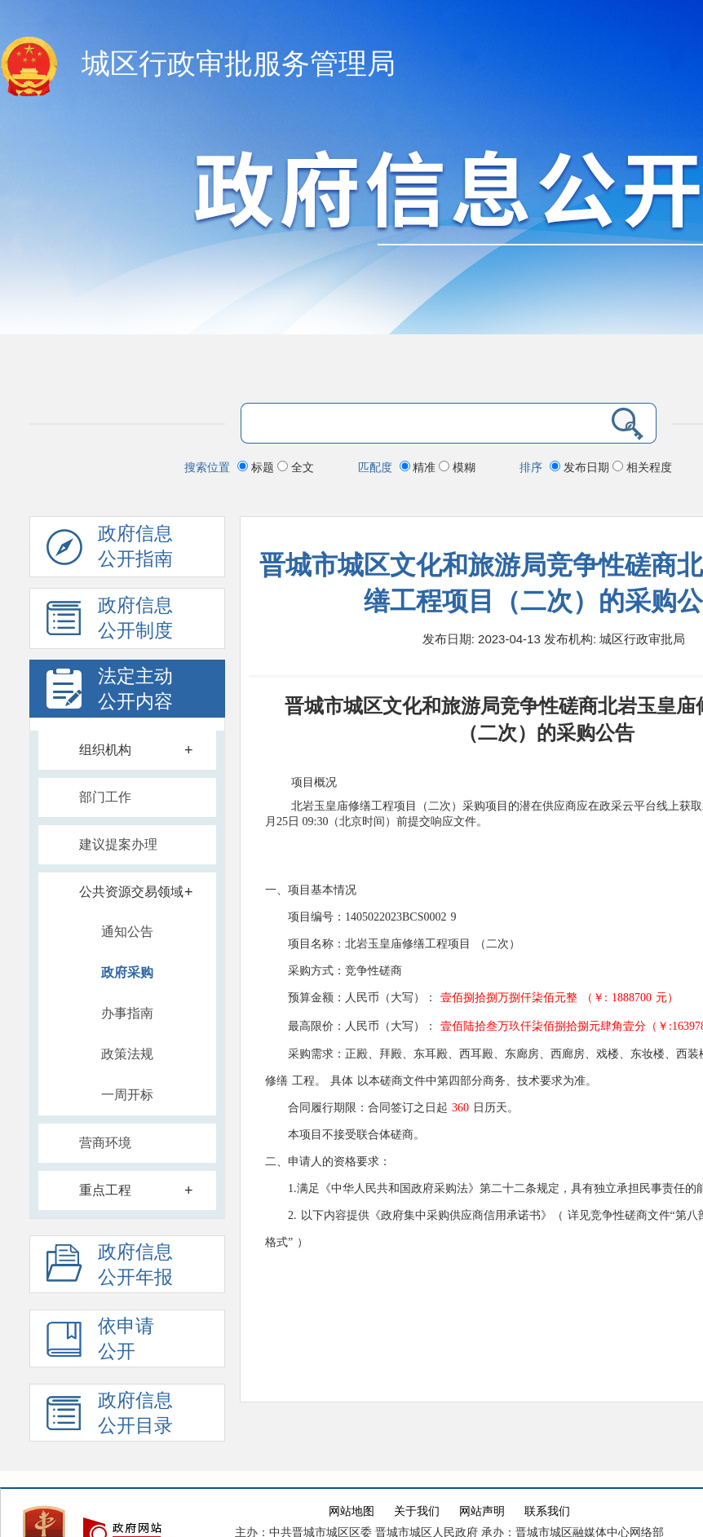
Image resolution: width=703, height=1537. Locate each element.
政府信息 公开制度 (109, 622)
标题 (257, 467)
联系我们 (547, 1511)
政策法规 (127, 1054)
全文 (295, 467)
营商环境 (105, 1143)
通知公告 (127, 932)
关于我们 (417, 1511)
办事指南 (127, 1013)
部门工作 (105, 797)
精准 (420, 467)
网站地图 (351, 1511)
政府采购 (127, 972)
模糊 (457, 467)
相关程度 (642, 467)
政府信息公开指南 (109, 550)
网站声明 (482, 1511)
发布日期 (581, 467)
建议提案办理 (118, 844)
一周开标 (127, 1095)
